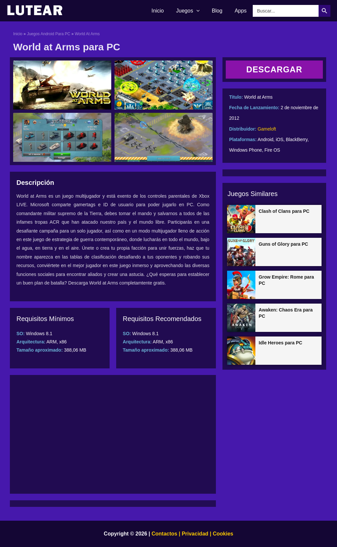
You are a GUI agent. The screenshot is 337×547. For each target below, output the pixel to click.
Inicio (164, 10)
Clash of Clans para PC (284, 211)
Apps (241, 10)
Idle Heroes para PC (280, 342)
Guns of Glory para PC (283, 244)
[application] (200, 11)
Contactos (164, 533)
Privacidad (195, 533)
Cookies (222, 533)
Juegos (192, 11)
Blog (220, 10)
